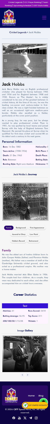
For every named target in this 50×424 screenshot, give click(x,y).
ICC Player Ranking (32, 2)
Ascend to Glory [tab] (18, 234)
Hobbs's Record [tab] (18, 241)
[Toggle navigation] (44, 17)
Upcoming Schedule (22, 5)
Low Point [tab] (34, 234)
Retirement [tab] (33, 241)
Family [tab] (9, 228)
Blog (41, 395)
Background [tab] (21, 228)
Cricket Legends (15, 2)
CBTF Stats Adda (40, 5)
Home (31, 395)
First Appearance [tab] (37, 228)
